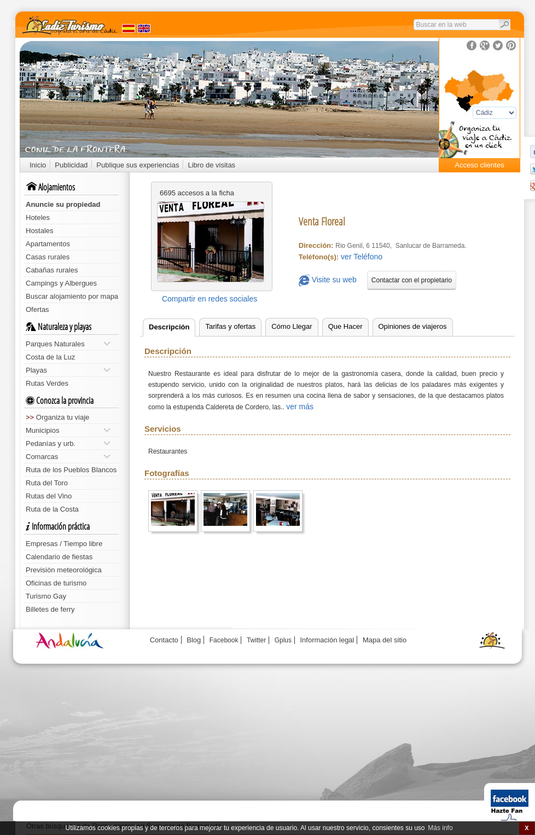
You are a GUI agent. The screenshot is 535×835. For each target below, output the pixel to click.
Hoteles (38, 217)
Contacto (164, 640)
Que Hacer (345, 326)
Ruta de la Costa (52, 509)
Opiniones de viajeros (413, 326)
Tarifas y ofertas (230, 326)
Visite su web (328, 280)
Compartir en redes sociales (209, 298)
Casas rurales (47, 257)
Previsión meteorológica (64, 570)
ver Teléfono (361, 256)
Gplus (283, 640)
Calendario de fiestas (59, 557)
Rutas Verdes (47, 383)
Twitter (256, 640)
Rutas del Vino (49, 496)
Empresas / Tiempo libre (64, 544)
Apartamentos (48, 244)
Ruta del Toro (47, 483)
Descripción (169, 327)
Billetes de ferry (50, 609)
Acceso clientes (479, 165)
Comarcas (68, 457)
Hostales (40, 231)
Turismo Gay (46, 596)
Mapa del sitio (384, 640)
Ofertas (37, 309)
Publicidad (71, 165)
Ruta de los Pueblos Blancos (71, 470)
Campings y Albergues (61, 283)
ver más (299, 406)
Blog (194, 640)
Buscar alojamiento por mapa (72, 296)
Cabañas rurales (52, 270)
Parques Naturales (68, 344)
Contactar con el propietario (411, 280)
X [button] (526, 828)
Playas (68, 370)
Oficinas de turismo (56, 583)
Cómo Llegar (291, 326)
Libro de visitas (211, 165)
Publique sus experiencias (137, 165)
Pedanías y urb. (68, 443)
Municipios (68, 430)
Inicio (38, 165)
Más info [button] (440, 828)
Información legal (327, 640)
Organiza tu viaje (57, 417)
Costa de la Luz (50, 357)
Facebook (224, 640)
